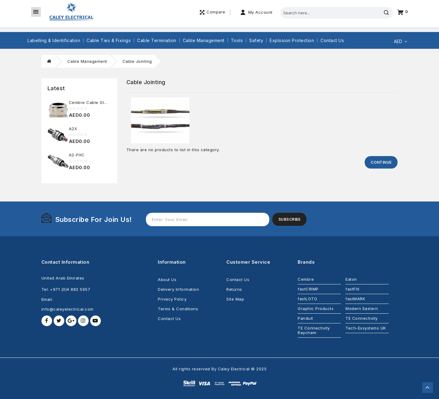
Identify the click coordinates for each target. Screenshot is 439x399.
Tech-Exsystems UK (365, 328)
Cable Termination (156, 40)
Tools (237, 40)
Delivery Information (178, 289)
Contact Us (332, 40)
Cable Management (204, 40)
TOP (427, 387)
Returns (234, 289)
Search (386, 12)
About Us (167, 279)
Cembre (306, 279)
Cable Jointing (137, 61)
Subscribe (289, 219)
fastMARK (355, 298)
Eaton (351, 279)
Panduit (305, 318)
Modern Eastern (361, 308)
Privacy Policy (172, 299)
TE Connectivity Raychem (314, 330)
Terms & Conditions (178, 308)
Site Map (235, 299)
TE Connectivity (361, 318)
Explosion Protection (292, 40)
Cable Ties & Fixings (109, 40)
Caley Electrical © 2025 (242, 368)
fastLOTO (307, 298)
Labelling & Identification (53, 40)
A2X (73, 128)
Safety (256, 40)
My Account (260, 12)
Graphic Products (316, 308)
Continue (381, 162)
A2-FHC (77, 154)
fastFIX (352, 289)
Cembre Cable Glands (91, 102)
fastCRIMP (308, 289)
